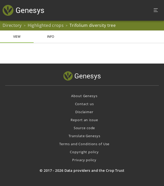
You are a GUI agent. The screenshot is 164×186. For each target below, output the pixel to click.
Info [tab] (50, 36)
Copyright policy (84, 152)
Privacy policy (84, 160)
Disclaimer (84, 112)
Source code (84, 128)
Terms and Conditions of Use (84, 144)
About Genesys (84, 96)
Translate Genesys (84, 136)
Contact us (84, 104)
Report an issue (84, 120)
